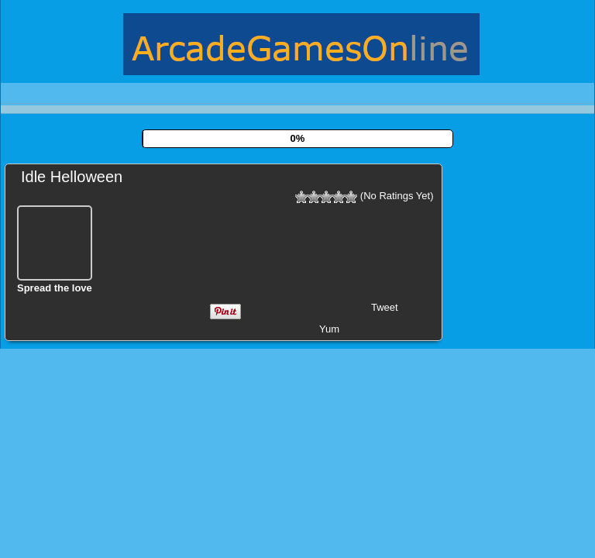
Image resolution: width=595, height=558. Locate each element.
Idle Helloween (71, 176)
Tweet (384, 307)
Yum (329, 329)
